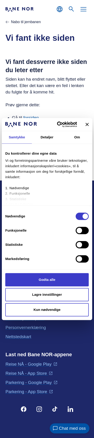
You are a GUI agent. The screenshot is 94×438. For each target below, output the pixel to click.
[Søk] (71, 9)
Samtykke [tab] (17, 137)
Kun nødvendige (47, 310)
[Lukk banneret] (87, 124)
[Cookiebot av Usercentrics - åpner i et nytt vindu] (58, 124)
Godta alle (47, 280)
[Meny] (83, 9)
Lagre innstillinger (47, 294)
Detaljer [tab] (47, 137)
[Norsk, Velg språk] (60, 9)
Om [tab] (77, 137)
